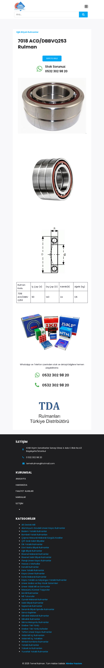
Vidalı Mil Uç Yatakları (32, 638)
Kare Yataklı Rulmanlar (33, 570)
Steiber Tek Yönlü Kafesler (35, 628)
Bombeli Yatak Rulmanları (34, 534)
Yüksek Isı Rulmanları (32, 648)
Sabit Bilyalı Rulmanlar (32, 602)
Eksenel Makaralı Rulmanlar (35, 554)
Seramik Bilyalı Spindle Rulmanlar (38, 609)
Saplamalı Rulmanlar (32, 606)
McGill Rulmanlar (30, 593)
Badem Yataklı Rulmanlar (34, 531)
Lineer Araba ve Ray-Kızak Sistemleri (40, 583)
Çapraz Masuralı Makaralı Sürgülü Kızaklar (42, 537)
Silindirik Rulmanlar (31, 619)
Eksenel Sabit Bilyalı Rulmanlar (36, 557)
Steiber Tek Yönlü (30, 625)
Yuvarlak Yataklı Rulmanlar (35, 651)
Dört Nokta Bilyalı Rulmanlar (35, 547)
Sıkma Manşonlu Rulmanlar (35, 622)
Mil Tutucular (28, 596)
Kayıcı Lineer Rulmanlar (33, 573)
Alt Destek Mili (28, 524)
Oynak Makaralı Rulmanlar (35, 599)
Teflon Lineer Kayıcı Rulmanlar (37, 632)
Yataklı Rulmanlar (30, 645)
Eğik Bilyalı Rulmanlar (27, 32)
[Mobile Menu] (86, 6)
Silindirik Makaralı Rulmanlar (35, 615)
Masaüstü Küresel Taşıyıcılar (36, 589)
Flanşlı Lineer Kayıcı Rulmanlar (36, 560)
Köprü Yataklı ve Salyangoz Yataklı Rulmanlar (44, 580)
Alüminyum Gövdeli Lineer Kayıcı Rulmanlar (43, 528)
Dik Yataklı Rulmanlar (32, 544)
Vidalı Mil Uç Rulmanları (33, 635)
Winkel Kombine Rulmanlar (35, 641)
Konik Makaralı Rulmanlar (34, 576)
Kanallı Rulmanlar (30, 567)
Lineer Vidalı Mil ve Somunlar (36, 586)
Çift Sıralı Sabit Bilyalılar (33, 541)
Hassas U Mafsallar (31, 563)
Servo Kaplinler (29, 612)
